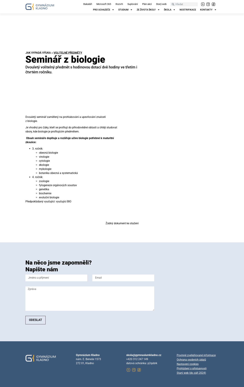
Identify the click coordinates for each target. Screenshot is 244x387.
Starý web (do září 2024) (191, 372)
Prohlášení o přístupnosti (192, 368)
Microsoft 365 (103, 4)
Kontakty (208, 9)
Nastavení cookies (188, 364)
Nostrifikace (188, 9)
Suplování (132, 4)
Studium (125, 9)
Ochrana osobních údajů (191, 359)
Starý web (161, 4)
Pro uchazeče (103, 9)
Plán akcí (147, 4)
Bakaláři (87, 4)
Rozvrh (119, 4)
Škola (169, 9)
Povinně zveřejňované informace (196, 355)
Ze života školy (148, 9)
